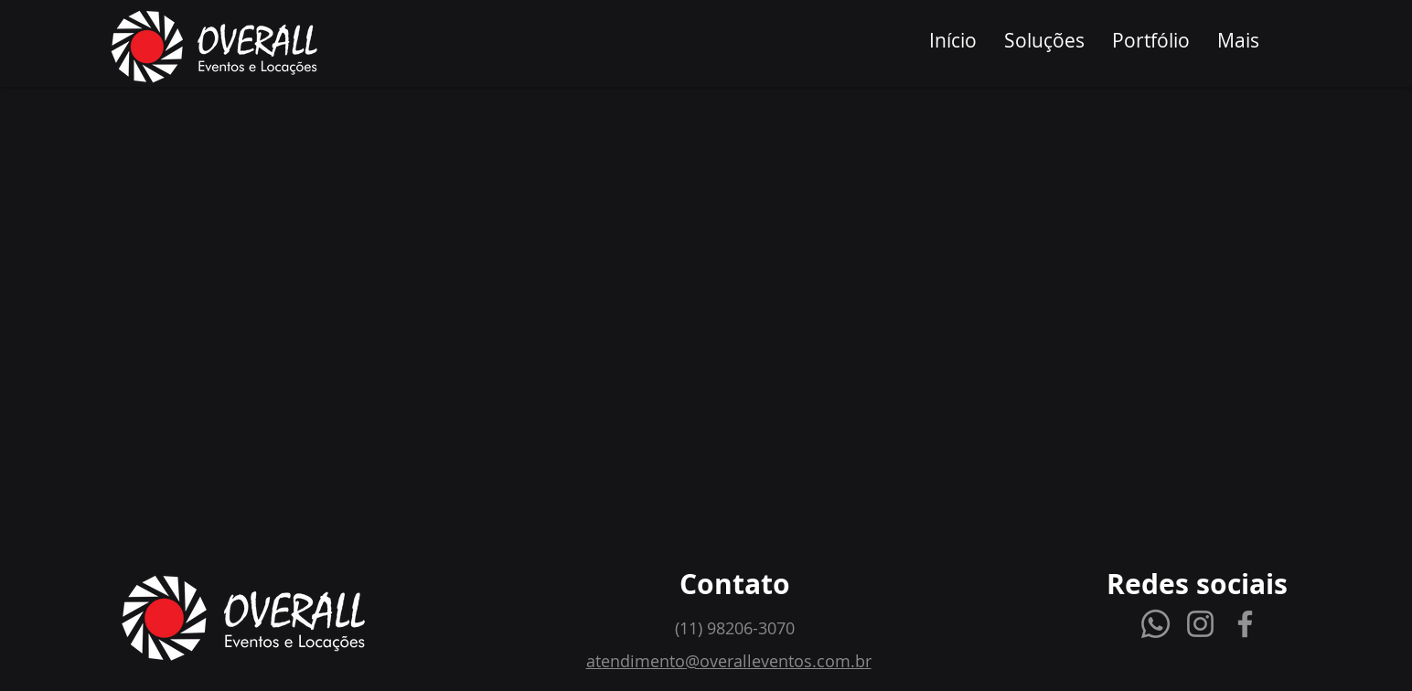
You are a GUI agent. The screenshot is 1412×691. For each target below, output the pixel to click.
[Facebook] (1245, 624)
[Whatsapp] (1155, 624)
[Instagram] (1200, 624)
